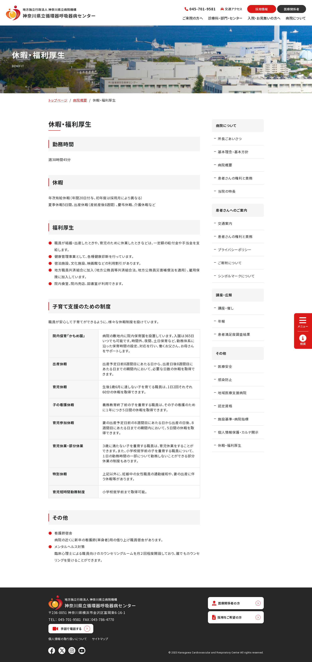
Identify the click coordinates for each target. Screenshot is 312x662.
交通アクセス (231, 9)
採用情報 (261, 9)
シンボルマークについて (236, 275)
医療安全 (225, 366)
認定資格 (225, 405)
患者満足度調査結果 (234, 334)
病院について (296, 18)
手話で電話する (67, 628)
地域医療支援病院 (232, 392)
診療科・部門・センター (225, 18)
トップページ (58, 100)
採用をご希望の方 (229, 618)
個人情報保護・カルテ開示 (238, 432)
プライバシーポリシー (234, 249)
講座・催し (226, 307)
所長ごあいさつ (230, 138)
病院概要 (80, 100)
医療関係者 (291, 9)
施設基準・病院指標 (233, 418)
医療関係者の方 (228, 603)
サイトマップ (100, 639)
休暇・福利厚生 (229, 445)
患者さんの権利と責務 (235, 178)
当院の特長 (227, 191)
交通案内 (225, 223)
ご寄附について (230, 262)
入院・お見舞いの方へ (264, 18)
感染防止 (225, 379)
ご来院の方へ (193, 18)
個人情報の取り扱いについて (67, 639)
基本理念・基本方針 (233, 151)
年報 (221, 321)
